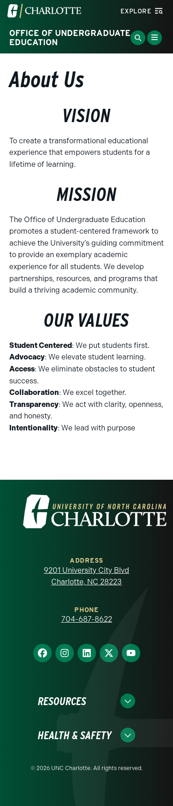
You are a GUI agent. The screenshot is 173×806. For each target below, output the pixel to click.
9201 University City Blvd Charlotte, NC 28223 (86, 576)
